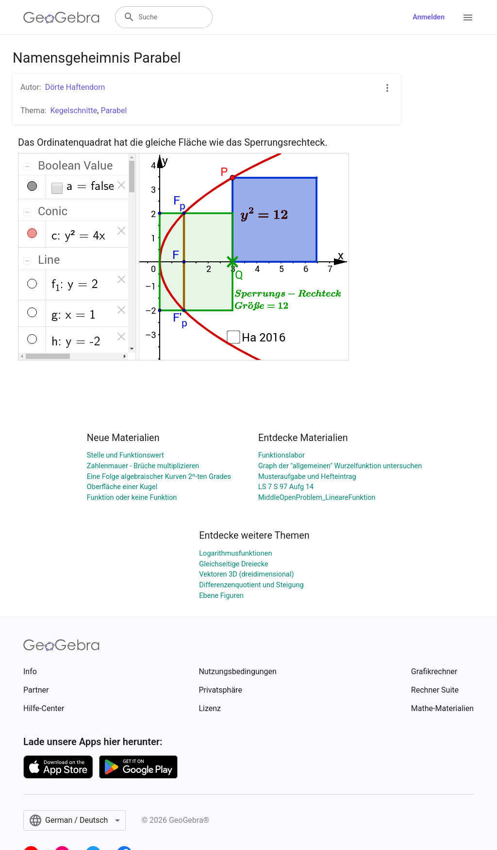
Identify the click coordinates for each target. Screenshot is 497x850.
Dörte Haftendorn (75, 87)
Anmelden (429, 17)
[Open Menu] (468, 17)
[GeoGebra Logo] (61, 17)
